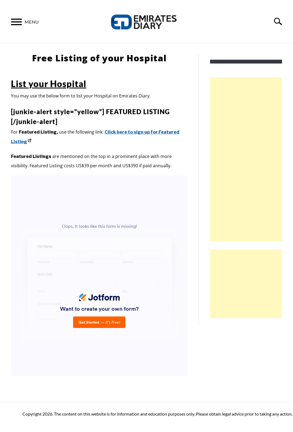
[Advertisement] (251, 159)
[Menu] (16, 22)
